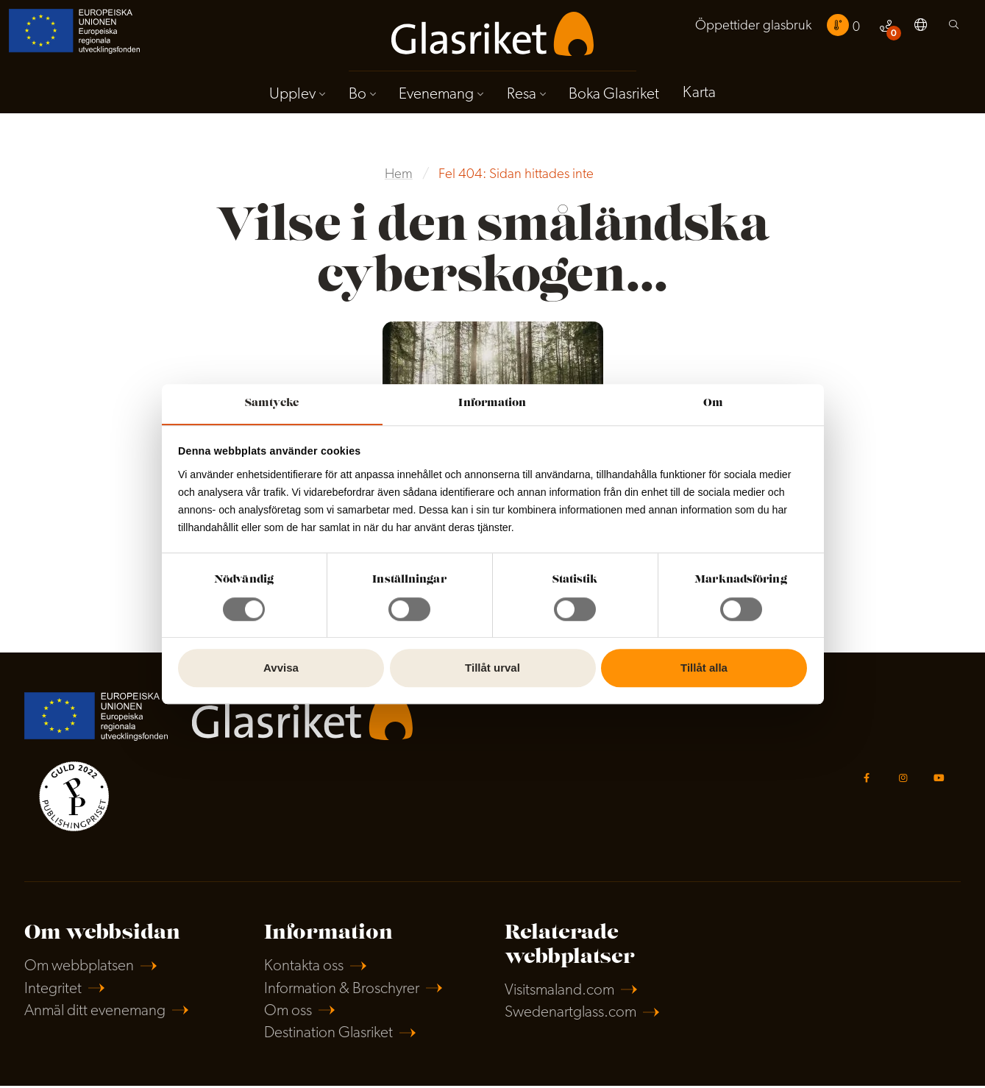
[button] (921, 28)
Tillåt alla (704, 668)
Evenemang (436, 94)
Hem (399, 175)
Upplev (292, 94)
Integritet (53, 990)
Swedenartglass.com (571, 1015)
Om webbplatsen (79, 967)
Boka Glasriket (614, 94)
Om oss (288, 1012)
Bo (357, 94)
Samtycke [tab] (272, 402)
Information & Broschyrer (342, 990)
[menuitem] (752, 27)
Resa (521, 94)
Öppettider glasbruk (752, 27)
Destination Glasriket (330, 1035)
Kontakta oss (304, 967)
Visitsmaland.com (561, 992)
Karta (699, 94)
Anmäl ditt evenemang (96, 1012)
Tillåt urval (492, 668)
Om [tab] (713, 402)
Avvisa (281, 668)
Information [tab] (492, 402)
